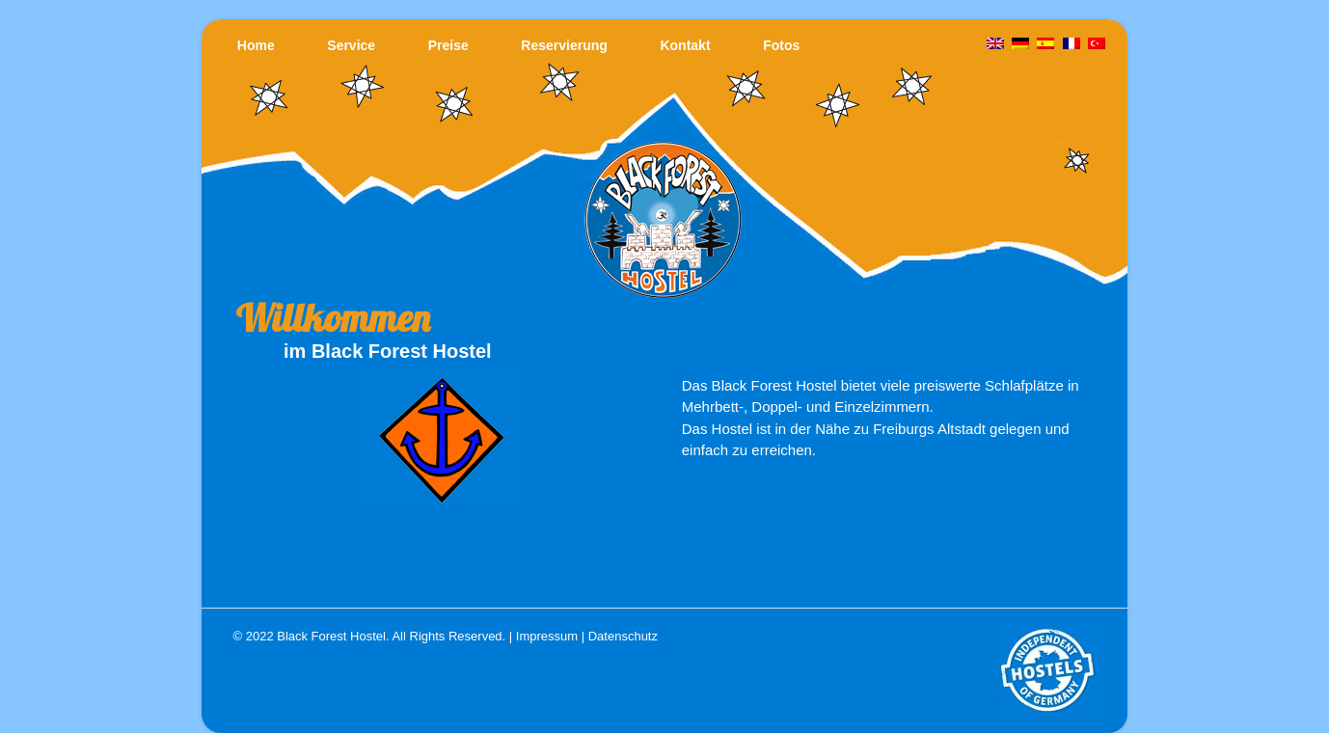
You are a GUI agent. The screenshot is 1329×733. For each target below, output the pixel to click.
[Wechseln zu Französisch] (1071, 44)
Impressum (547, 636)
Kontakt (685, 45)
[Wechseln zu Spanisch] (1046, 44)
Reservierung (564, 45)
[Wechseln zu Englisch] (995, 44)
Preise (448, 45)
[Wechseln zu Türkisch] (1096, 44)
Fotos (781, 45)
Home (256, 45)
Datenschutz (623, 636)
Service (351, 45)
